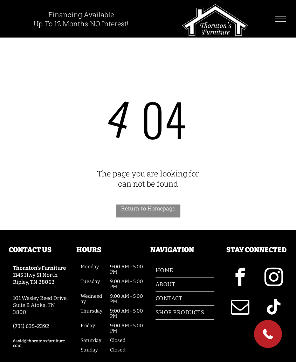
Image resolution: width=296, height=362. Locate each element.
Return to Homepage (148, 208)
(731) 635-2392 (31, 326)
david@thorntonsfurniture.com (39, 343)
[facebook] (240, 278)
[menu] (280, 19)
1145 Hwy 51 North (35, 275)
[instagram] (274, 278)
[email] (240, 308)
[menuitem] (185, 270)
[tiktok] (274, 308)
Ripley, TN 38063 (34, 282)
